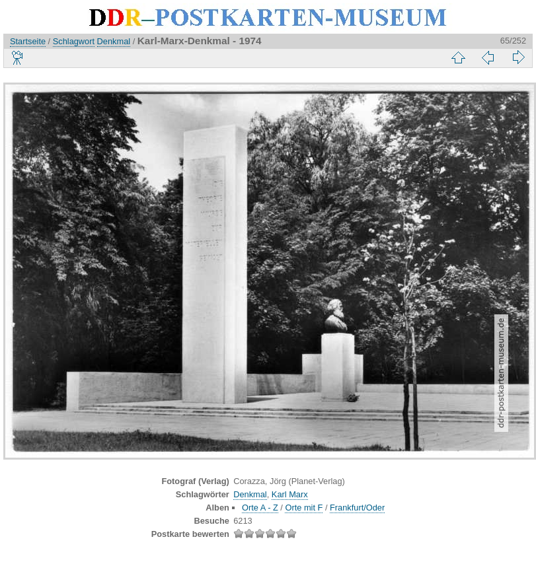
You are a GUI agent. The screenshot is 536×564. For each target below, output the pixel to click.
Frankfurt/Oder (357, 507)
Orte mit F (304, 507)
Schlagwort (74, 41)
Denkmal (114, 41)
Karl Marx (290, 494)
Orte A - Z (260, 507)
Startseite (28, 41)
